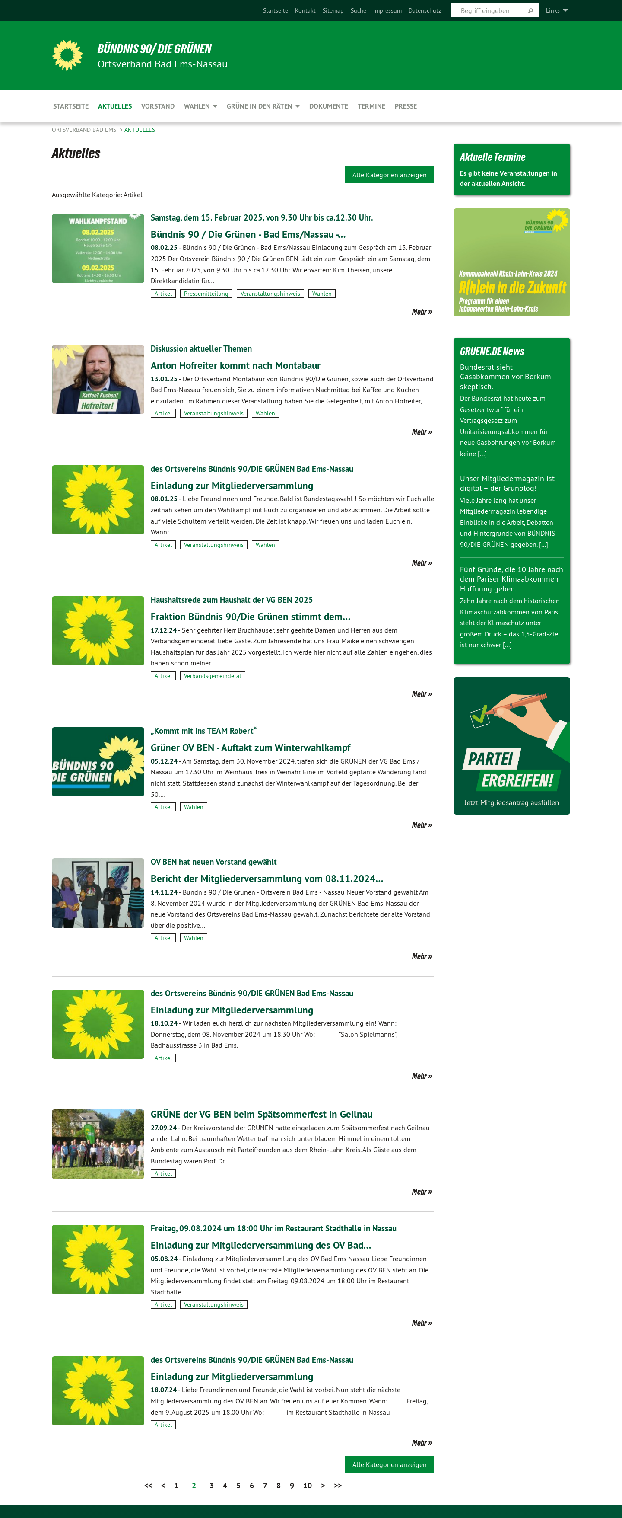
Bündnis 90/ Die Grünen (159, 48)
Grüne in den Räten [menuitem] (259, 106)
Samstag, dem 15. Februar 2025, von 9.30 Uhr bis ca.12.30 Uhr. (267, 217)
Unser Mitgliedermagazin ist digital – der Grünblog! (507, 483)
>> (338, 1485)
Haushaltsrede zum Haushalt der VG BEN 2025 (236, 599)
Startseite (275, 10)
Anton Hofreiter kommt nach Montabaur (239, 365)
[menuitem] (275, 10)
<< (148, 1485)
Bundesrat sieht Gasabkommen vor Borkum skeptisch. (505, 376)
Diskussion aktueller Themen (204, 348)
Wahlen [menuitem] (197, 106)
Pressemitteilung (206, 293)
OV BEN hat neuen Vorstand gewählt (217, 861)
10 (307, 1485)
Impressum (387, 10)
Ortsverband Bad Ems (85, 130)
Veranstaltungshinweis (270, 293)
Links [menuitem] (553, 10)
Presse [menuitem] (406, 106)
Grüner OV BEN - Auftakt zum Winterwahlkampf (254, 747)
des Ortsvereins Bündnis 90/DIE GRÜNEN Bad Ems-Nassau (257, 468)
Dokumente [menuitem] (328, 106)
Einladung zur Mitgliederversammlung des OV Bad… (264, 1245)
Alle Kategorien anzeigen (389, 174)
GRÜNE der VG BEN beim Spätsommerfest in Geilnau (265, 1114)
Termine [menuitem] (371, 106)
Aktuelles (139, 130)
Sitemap (333, 10)
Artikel (163, 293)
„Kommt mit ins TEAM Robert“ (206, 730)
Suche (358, 10)
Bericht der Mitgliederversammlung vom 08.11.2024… (270, 878)
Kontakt (305, 10)
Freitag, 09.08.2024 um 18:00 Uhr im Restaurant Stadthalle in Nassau (278, 1228)
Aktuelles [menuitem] (115, 106)
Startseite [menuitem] (71, 106)
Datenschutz (425, 10)
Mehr (419, 311)
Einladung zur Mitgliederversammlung (234, 485)
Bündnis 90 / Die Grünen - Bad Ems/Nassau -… (252, 234)
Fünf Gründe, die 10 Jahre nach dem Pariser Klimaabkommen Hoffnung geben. (511, 579)
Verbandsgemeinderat (212, 676)
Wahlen (322, 293)
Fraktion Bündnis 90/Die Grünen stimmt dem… (253, 616)
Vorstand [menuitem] (158, 106)
